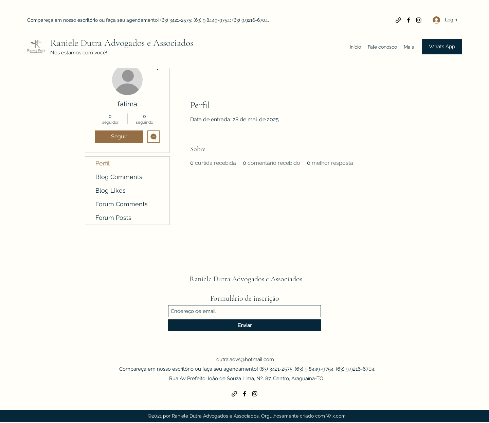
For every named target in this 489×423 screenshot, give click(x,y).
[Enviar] (244, 325)
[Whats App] (442, 46)
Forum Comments (121, 204)
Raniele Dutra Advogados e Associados (121, 43)
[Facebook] (408, 20)
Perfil (102, 163)
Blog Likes (110, 190)
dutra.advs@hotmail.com (245, 359)
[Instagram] (418, 20)
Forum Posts (113, 217)
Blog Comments (118, 176)
